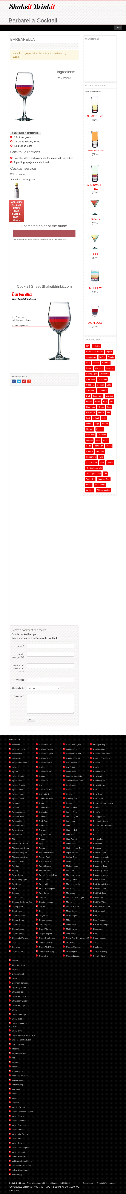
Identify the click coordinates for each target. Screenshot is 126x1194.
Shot (102, 462)
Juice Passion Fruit (74, 781)
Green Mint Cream (47, 947)
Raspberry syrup (100, 875)
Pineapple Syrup (100, 821)
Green (101, 407)
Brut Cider (16, 884)
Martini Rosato (72, 906)
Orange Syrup (99, 745)
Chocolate (90, 379)
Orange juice (71, 951)
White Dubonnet (19, 1121)
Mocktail (89, 429)
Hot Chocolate (72, 763)
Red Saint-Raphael (101, 906)
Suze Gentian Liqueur (21, 1040)
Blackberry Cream (20, 843)
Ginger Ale (43, 915)
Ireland (96, 418)
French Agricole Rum (48, 875)
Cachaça (99, 368)
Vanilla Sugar (17, 1080)
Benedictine (17, 834)
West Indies (100, 484)
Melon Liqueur (72, 915)
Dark (88, 396)
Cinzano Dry (17, 951)
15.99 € (16, 211)
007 (87, 346)
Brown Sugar (17, 875)
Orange (89, 440)
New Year (90, 435)
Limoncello (70, 843)
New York (102, 435)
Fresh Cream (45, 879)
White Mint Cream (20, 1134)
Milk (68, 920)
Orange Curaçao (73, 947)
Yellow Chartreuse (20, 1170)
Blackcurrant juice (20, 852)
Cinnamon (16, 947)
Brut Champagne (19, 879)
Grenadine (43, 956)
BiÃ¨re (102, 357)
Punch (109, 446)
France (89, 401)
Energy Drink (44, 857)
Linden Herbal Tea (74, 848)
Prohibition (98, 446)
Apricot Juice (17, 790)
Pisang (96, 830)
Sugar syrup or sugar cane (23, 1035)
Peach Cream (99, 772)
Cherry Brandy (18, 915)
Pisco (95, 834)
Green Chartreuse (47, 938)
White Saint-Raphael (21, 1148)
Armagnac (16, 803)
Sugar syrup (17, 1031)
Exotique (109, 396)
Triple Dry (90, 479)
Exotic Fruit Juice (46, 861)
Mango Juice (71, 879)
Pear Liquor (98, 799)
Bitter (14, 839)
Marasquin (70, 893)
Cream (42, 803)
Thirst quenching (93, 473)
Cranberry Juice (46, 799)
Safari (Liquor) (99, 938)
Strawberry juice (19, 996)
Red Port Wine (99, 902)
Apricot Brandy (18, 785)
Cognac (100, 385)
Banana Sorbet (18, 826)
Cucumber (43, 812)
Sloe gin (15, 969)
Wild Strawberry (19, 1157)
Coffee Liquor (45, 772)
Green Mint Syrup (46, 951)
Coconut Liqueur (46, 754)
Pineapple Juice (100, 817)
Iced (88, 418)
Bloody (111, 357)
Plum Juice (98, 839)
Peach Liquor (99, 781)
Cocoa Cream (45, 745)
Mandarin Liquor (73, 875)
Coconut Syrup (45, 763)
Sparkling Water (19, 987)
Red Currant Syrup (101, 884)
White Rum (17, 1143)
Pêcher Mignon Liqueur (103, 803)
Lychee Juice (71, 857)
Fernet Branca (45, 866)
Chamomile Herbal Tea (22, 902)
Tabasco (15, 1049)
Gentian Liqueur (46, 902)
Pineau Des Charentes (103, 826)
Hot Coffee (70, 767)
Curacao (42, 817)
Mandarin (70, 870)
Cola (109, 385)
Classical (90, 385)
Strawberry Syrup (31, 141)
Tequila (110, 462)
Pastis (105, 440)
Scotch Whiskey (100, 951)
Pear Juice (97, 794)
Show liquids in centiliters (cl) (25, 133)
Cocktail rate (18, 688)
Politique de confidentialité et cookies (99, 1183)
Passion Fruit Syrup (101, 758)
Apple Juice (17, 781)
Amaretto (16, 745)
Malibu (69, 861)
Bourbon (106, 363)
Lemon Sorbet (72, 812)
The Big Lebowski (94, 468)
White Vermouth (19, 1152)
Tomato (15, 1067)
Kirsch (69, 794)
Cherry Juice (17, 924)
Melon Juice (71, 911)
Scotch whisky (99, 956)
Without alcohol (103, 490)
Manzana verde (73, 884)
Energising (97, 396)
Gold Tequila (44, 924)
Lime (68, 826)
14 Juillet (96, 346)
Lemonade (70, 821)
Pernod (96, 808)
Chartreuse (104, 374)
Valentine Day (104, 479)
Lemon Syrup (72, 817)
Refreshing (91, 457)
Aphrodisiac (91, 357)
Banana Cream (18, 812)
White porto (17, 1139)
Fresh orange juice (47, 888)
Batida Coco (17, 830)
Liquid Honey (72, 852)
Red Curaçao (99, 879)
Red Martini (98, 897)
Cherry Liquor (18, 929)
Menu (118, 28)
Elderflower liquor (46, 852)
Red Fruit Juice (99, 893)
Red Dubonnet (99, 888)
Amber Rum (17, 754)
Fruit (105, 401)
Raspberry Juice (100, 866)
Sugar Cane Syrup (20, 1014)
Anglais (109, 351)
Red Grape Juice (23, 146)
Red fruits (100, 451)
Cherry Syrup (18, 933)
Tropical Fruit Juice (20, 1076)
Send (31, 719)
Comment (19, 696)
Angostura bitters (19, 763)
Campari (15, 893)
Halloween (90, 412)
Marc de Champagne (75, 897)
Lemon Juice (71, 808)
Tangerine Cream (19, 1053)
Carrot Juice (17, 897)
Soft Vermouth (18, 974)
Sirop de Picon (18, 965)
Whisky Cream (18, 1107)
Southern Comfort (20, 983)
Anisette (15, 767)
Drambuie (43, 826)
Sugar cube (17, 1019)
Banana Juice (18, 817)
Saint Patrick (91, 462)
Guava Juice (71, 749)
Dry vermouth (45, 834)
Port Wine (97, 843)
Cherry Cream (18, 920)
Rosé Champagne (101, 924)
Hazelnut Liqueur (73, 754)
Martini (105, 424)
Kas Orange (71, 785)
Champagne (91, 374)
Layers (89, 424)
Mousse (99, 429)
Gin (111, 401)
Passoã (96, 763)
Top (105, 473)
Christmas (102, 379)
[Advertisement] (44, 262)
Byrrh (14, 888)
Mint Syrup (70, 933)
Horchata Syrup (73, 758)
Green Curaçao (45, 942)
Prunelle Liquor (99, 852)
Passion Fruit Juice (101, 754)
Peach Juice (98, 776)
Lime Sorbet (71, 839)
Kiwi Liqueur (71, 799)
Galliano (42, 897)
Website (20, 680)
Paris (98, 440)
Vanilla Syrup (17, 1085)
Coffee (42, 767)
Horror (101, 412)
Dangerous (103, 390)
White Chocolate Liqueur (22, 1112)
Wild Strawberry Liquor (22, 1161)
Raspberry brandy (101, 857)
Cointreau (43, 781)
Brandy (89, 368)
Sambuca (97, 947)
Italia (104, 418)
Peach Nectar (99, 785)
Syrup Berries (18, 1044)
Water (14, 1098)
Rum (101, 457)
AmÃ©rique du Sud (94, 351)
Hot (108, 412)
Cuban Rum (44, 808)
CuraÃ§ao (90, 390)
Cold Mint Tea (45, 794)
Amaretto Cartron (19, 749)
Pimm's (96, 812)
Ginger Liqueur (45, 920)
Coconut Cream (46, 749)
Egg (41, 843)
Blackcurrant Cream (20, 848)
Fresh (97, 401)
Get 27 (42, 906)
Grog (109, 407)
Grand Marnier (45, 929)
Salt (95, 942)
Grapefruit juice (45, 933)
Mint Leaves (71, 929)
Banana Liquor (18, 821)
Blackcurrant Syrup (20, 857)
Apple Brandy (18, 776)
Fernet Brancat (45, 870)
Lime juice (70, 834)
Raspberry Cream (101, 861)
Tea (13, 1058)
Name (20, 646)
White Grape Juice (20, 1125)
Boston (96, 363)
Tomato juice (17, 1071)
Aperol (15, 772)
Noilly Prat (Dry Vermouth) (77, 938)
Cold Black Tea (45, 790)
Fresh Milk (43, 884)
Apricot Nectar (18, 799)
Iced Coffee (71, 772)
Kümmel (69, 803)
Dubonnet (43, 839)
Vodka (89, 484)
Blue (88, 363)
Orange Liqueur (73, 956)
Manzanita (70, 888)
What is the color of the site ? (18, 668)
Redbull (89, 451)
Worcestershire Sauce (21, 1165)
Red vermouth (99, 911)
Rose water (98, 929)
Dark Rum (43, 821)
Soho (14, 978)
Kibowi (69, 790)
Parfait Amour (99, 749)
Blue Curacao (18, 861)
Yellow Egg (17, 1174)
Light (97, 424)
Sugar (14, 1010)
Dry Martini (44, 830)
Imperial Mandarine (74, 776)
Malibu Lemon (72, 866)
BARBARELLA (22, 39)
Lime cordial (71, 830)
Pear (95, 790)
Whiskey (90, 490)
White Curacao (18, 1116)
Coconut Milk (44, 758)
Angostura (27, 137)
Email (18, 656)
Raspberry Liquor (100, 870)
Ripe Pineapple (99, 920)
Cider (14, 942)
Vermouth (16, 1089)
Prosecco (97, 848)
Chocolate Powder (20, 938)
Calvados (110, 368)
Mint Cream (71, 924)
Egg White (43, 848)
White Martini (17, 1130)
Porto (88, 446)
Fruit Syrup (44, 893)
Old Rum (70, 942)
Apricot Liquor (18, 794)
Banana (15, 808)
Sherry (15, 960)
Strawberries (17, 992)
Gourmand (90, 407)
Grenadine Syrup (73, 745)
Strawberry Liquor (20, 1001)
